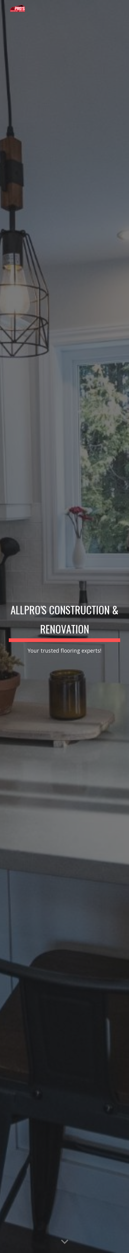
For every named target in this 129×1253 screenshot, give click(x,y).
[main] (64, 626)
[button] (64, 1242)
